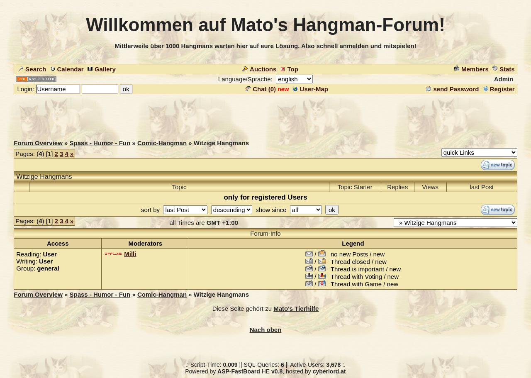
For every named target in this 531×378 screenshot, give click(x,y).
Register (499, 89)
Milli (130, 253)
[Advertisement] (265, 113)
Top (289, 69)
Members (471, 69)
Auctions (259, 69)
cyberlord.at (329, 371)
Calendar (67, 69)
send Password (452, 89)
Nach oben (266, 329)
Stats (503, 69)
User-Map (310, 89)
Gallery (102, 69)
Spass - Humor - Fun (100, 142)
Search (32, 69)
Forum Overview (38, 142)
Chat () (261, 89)
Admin (504, 79)
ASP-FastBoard (238, 371)
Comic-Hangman (162, 142)
